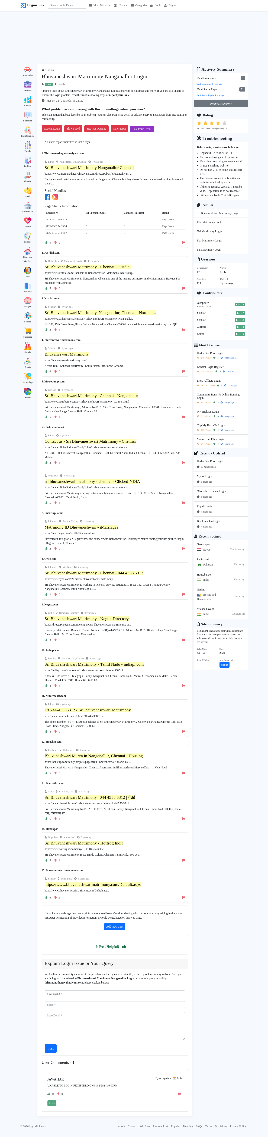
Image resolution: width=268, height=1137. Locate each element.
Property (28, 291)
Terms (208, 1126)
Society (27, 352)
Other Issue (119, 128)
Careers (27, 105)
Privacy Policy (238, 1126)
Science (27, 322)
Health (28, 226)
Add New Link (114, 926)
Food (27, 196)
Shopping (27, 337)
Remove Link (160, 1126)
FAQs (199, 1126)
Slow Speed (73, 128)
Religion (27, 306)
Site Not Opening (96, 128)
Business (27, 90)
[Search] (67, 5)
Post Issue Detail (142, 128)
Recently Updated (209, 453)
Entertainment (27, 136)
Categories (139, 5)
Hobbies (27, 242)
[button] (124, 946)
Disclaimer (221, 1126)
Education (27, 121)
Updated (121, 5)
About (121, 1126)
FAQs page (233, 195)
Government (27, 211)
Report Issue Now (221, 103)
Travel (28, 397)
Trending (188, 1126)
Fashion (27, 166)
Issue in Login (52, 128)
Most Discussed (100, 5)
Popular (175, 1126)
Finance (27, 181)
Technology (27, 382)
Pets (28, 276)
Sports (28, 367)
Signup (170, 5)
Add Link (144, 1126)
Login (155, 5)
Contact (132, 1126)
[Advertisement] (134, 37)
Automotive (27, 75)
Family (28, 151)
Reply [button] (52, 1103)
